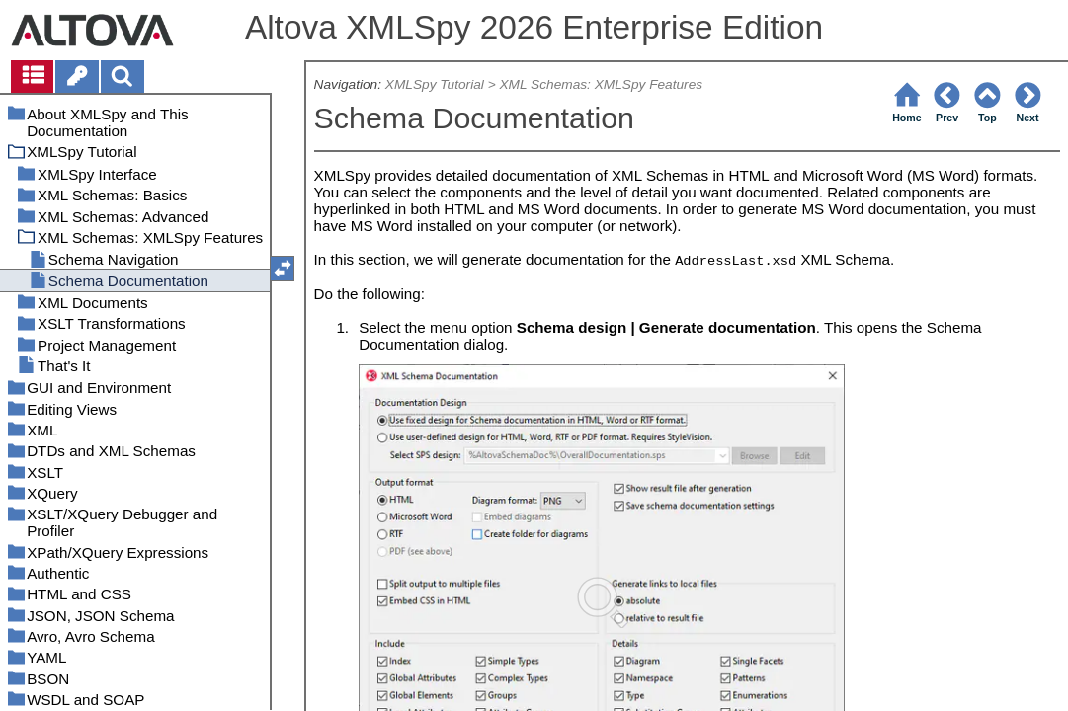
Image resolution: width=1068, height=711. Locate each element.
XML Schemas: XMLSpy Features (600, 84)
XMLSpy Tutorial (434, 84)
